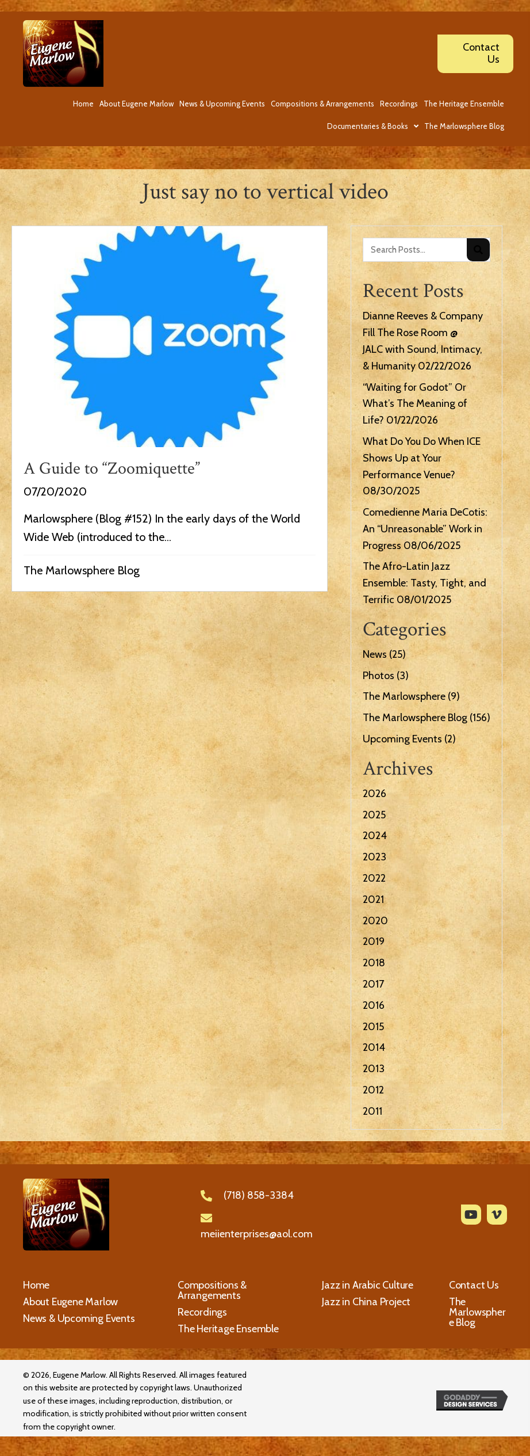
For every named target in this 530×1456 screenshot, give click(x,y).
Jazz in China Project (366, 1301)
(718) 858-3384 (259, 1195)
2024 (375, 835)
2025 (374, 815)
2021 (373, 899)
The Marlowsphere (404, 696)
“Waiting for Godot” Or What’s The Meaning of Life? (415, 404)
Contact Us (474, 1285)
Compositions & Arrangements (212, 1290)
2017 (373, 984)
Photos (378, 675)
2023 (374, 857)
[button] (471, 1215)
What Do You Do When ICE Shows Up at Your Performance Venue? (422, 458)
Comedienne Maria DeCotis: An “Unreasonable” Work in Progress (425, 529)
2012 (373, 1090)
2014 (374, 1047)
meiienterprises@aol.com (257, 1234)
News (375, 654)
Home (36, 1285)
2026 (374, 793)
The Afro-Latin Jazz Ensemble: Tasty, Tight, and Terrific (424, 583)
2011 (372, 1111)
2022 (374, 878)
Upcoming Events (402, 739)
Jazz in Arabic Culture (367, 1285)
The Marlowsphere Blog (82, 570)
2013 (374, 1068)
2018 (374, 962)
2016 (374, 1005)
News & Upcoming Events (79, 1318)
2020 (375, 920)
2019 (374, 941)
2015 (373, 1026)
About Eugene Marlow (70, 1301)
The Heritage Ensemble (228, 1328)
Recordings (202, 1312)
